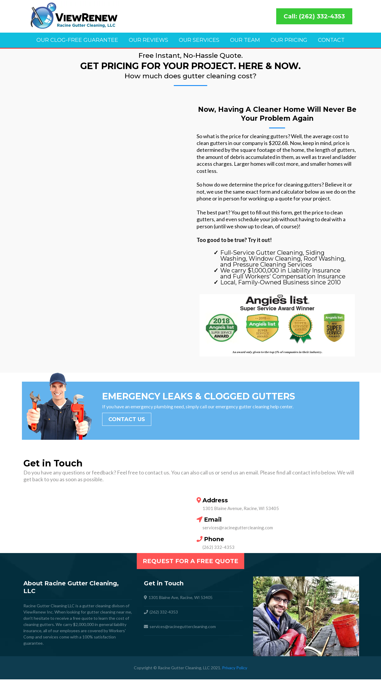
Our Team (245, 40)
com (212, 640)
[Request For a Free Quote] (190, 575)
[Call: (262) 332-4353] (314, 16)
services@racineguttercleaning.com (237, 541)
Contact (331, 40)
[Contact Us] (126, 432)
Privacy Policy (234, 681)
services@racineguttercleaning (178, 640)
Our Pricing (289, 40)
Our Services (199, 40)
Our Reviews (148, 40)
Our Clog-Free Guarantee (77, 40)
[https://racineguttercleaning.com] (145, 16)
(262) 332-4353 (218, 560)
